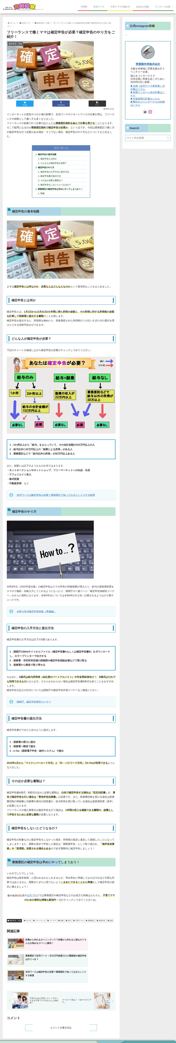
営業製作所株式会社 (148, 64)
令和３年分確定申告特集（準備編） (36, 613)
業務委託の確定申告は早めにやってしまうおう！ (62, 191)
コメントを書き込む (61, 1020)
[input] (148, 138)
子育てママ (78, 923)
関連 (43, 195)
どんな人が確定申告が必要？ (55, 163)
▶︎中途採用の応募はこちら (145, 98)
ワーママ (51, 923)
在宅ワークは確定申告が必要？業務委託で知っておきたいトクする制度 (56, 497)
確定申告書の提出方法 (52, 177)
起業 (110, 923)
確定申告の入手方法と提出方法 (56, 173)
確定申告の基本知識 (48, 154)
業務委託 (90, 923)
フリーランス (39, 923)
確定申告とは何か (49, 159)
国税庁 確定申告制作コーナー (34, 704)
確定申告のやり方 (47, 168)
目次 (56, 147)
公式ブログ (33, 897)
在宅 (68, 923)
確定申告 (101, 923)
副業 (61, 923)
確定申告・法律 (14, 923)
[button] (168, 137)
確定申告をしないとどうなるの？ (57, 186)
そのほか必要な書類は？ (53, 182)
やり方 (27, 923)
